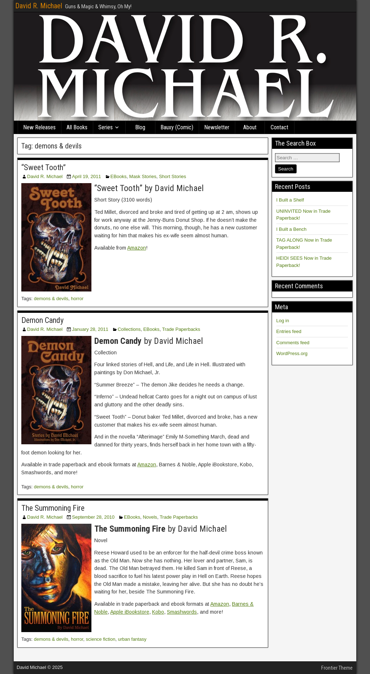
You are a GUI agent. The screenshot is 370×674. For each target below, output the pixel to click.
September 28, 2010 (93, 517)
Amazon (136, 248)
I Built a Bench (291, 229)
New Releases (39, 127)
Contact (279, 127)
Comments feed (293, 342)
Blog (140, 127)
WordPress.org (291, 353)
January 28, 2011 (90, 329)
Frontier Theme (337, 668)
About (250, 127)
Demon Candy (42, 320)
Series (105, 127)
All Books (76, 127)
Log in (282, 320)
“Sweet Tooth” (43, 167)
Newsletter (216, 127)
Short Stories (172, 176)
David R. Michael (38, 5)
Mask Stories (142, 176)
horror (77, 298)
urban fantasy (132, 639)
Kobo (158, 612)
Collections (129, 329)
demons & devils (51, 298)
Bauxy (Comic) (176, 127)
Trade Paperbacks (181, 329)
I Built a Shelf (290, 200)
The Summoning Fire (53, 508)
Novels (150, 517)
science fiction (101, 639)
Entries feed (288, 331)
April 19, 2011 (86, 176)
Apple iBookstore (129, 612)
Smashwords (182, 612)
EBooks (119, 176)
